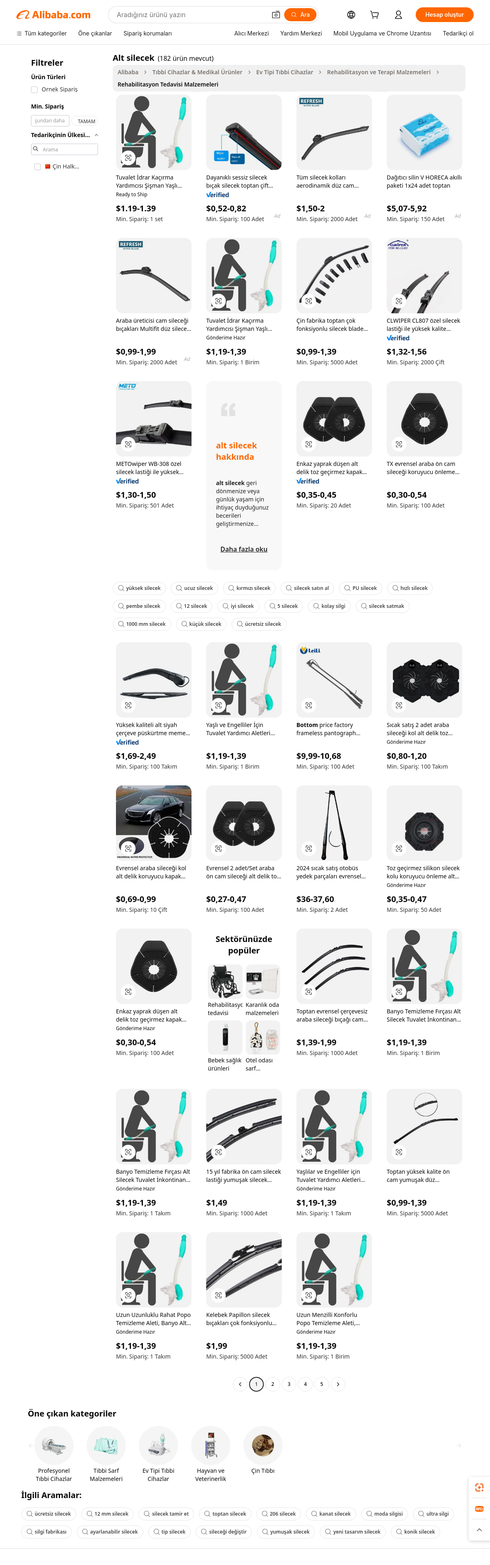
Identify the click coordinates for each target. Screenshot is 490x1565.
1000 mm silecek (142, 624)
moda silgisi (384, 1513)
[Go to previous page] (240, 1384)
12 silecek (191, 606)
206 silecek (279, 1513)
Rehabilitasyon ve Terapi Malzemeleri (379, 72)
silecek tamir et (166, 1513)
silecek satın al (307, 588)
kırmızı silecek (249, 588)
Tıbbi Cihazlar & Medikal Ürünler (197, 72)
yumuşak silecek (286, 1531)
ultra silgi (433, 1513)
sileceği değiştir (224, 1531)
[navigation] (62, 722)
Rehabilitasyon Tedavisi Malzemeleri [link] (168, 84)
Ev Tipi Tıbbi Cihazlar (284, 72)
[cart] (376, 15)
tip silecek (170, 1531)
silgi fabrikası (47, 1531)
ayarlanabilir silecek (110, 1531)
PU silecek (360, 588)
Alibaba (128, 72)
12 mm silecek (108, 1513)
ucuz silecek (194, 588)
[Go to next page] (338, 1384)
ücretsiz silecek (259, 624)
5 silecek (284, 606)
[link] (479, 1487)
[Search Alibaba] (191, 14)
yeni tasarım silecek (353, 1531)
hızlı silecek (410, 588)
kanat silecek (331, 1513)
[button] (276, 14)
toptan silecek (225, 1513)
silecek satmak (382, 606)
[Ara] (300, 14)
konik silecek (415, 1531)
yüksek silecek (139, 588)
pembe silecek (139, 606)
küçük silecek (201, 624)
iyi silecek (238, 606)
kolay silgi (329, 606)
